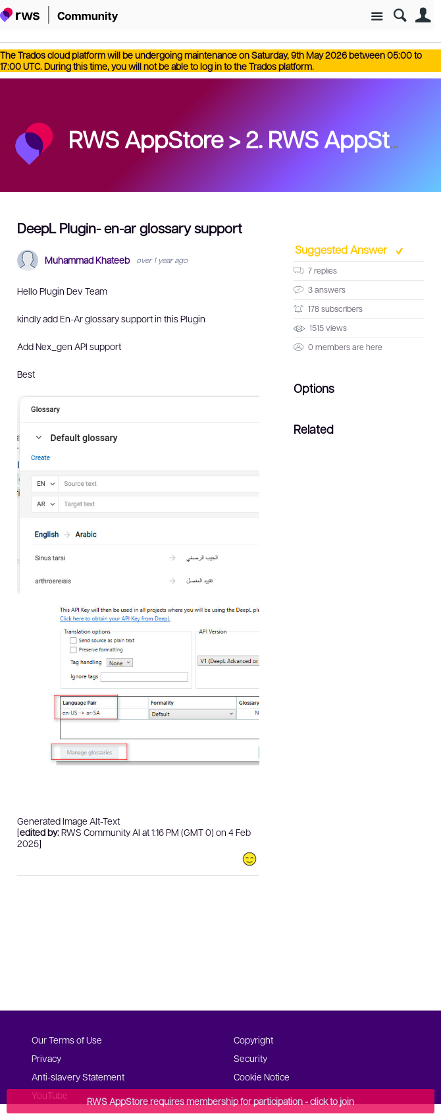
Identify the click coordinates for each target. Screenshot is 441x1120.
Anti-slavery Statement (78, 1076)
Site (376, 16)
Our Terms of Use (67, 1040)
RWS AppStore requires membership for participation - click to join (220, 1101)
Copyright (253, 1040)
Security (250, 1058)
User (422, 15)
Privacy (46, 1058)
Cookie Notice (262, 1076)
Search (399, 15)
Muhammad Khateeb (87, 260)
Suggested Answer (342, 249)
